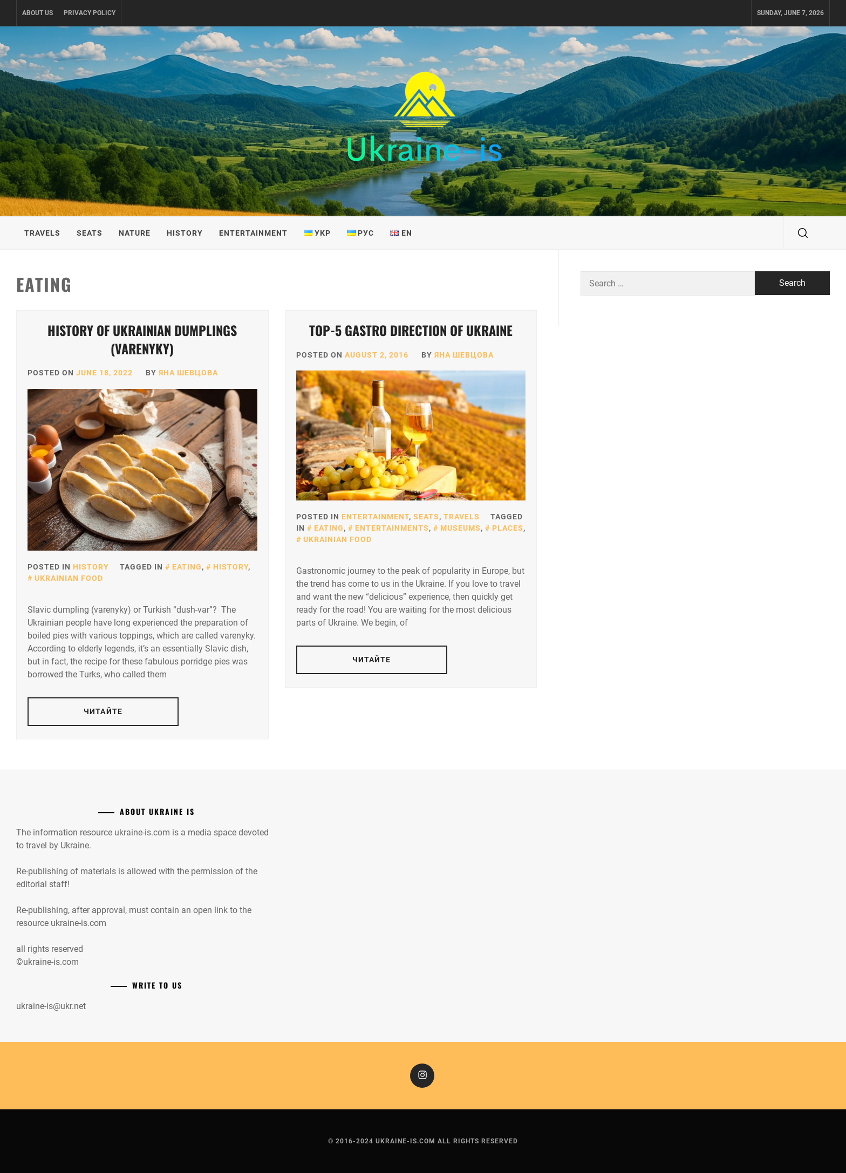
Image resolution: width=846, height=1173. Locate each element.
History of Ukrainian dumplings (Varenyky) (142, 339)
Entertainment (253, 233)
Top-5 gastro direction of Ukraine (411, 330)
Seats (90, 233)
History (185, 233)
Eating (187, 567)
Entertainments (392, 528)
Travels (42, 233)
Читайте (103, 711)
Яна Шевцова (188, 372)
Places (507, 528)
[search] (803, 233)
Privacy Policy (89, 13)
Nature (135, 233)
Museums (460, 528)
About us (37, 13)
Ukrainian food (69, 578)
